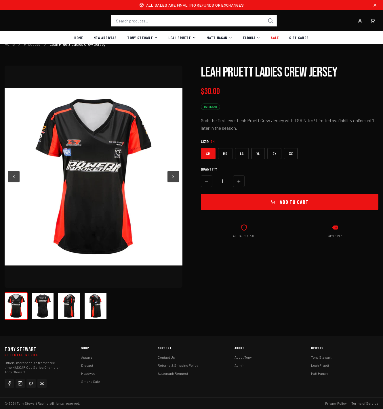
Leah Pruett (182, 37)
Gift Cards (299, 37)
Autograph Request (173, 373)
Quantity (209, 169)
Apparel (87, 357)
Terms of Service (364, 403)
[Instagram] (20, 383)
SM (208, 153)
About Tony (243, 357)
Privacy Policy (336, 403)
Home (78, 37)
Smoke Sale (90, 381)
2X (274, 153)
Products (32, 44)
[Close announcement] (374, 5)
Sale (275, 37)
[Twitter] (31, 383)
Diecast (87, 365)
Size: (208, 141)
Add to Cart (289, 202)
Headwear (89, 373)
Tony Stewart (142, 37)
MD (225, 153)
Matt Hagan (220, 37)
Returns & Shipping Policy (178, 365)
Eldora (251, 37)
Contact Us (166, 357)
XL (258, 153)
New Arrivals (105, 37)
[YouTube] (42, 383)
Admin (240, 365)
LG (242, 153)
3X (291, 153)
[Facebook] (9, 383)
